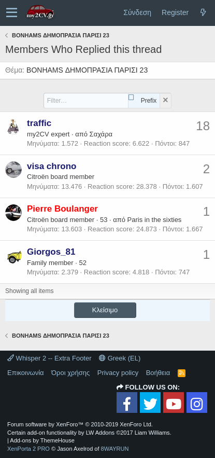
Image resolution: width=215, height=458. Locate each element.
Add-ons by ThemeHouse (42, 440)
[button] (11, 13)
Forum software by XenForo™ (80, 424)
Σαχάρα (101, 134)
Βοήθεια (158, 373)
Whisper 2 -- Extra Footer (49, 358)
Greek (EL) (119, 358)
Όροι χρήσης (70, 373)
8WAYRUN (115, 449)
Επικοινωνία (25, 373)
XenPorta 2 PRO (28, 449)
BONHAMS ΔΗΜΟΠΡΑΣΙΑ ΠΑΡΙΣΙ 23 (87, 70)
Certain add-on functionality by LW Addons (89, 432)
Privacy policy (117, 373)
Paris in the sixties (154, 220)
